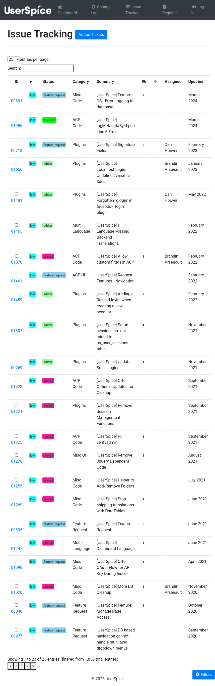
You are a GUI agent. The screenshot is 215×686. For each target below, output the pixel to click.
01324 (16, 411)
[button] (16, 82)
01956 (16, 125)
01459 (16, 300)
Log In (197, 10)
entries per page (34, 59)
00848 (16, 611)
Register (169, 10)
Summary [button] (105, 81)
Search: (14, 68)
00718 (16, 150)
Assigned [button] (173, 81)
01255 (16, 486)
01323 (16, 386)
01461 (16, 281)
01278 (16, 461)
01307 (16, 330)
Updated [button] (195, 81)
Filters (204, 674)
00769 (16, 367)
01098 (16, 567)
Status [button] (48, 81)
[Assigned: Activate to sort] (173, 81)
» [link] (33, 666)
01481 (16, 200)
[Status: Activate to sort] (54, 81)
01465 (16, 231)
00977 (16, 636)
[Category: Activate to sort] (81, 81)
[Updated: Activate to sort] (198, 81)
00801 (16, 101)
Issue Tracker (133, 10)
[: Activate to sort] (144, 81)
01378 (16, 262)
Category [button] (81, 81)
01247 (16, 548)
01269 (16, 505)
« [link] (11, 666)
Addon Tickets (91, 34)
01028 (16, 592)
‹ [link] (16, 666)
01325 (16, 442)
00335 (16, 529)
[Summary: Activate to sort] (116, 81)
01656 (16, 169)
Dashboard (67, 10)
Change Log (101, 10)
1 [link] (22, 666)
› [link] (27, 666)
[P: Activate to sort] (32, 81)
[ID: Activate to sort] (16, 81)
